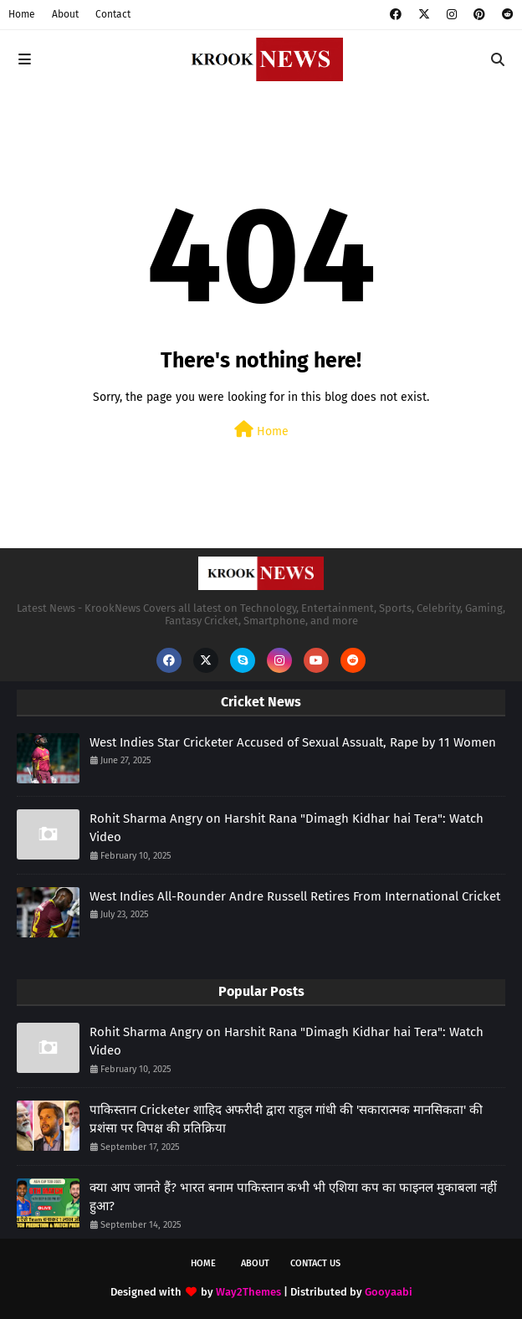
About (65, 14)
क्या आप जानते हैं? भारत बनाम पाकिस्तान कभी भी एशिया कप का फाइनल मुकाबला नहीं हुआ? (293, 1197)
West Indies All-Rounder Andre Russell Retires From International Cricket (295, 896)
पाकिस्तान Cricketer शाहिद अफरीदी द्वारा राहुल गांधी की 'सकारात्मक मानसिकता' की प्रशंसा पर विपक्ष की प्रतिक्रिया (286, 1119)
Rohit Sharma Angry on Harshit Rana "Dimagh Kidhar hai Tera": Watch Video (287, 828)
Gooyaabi (388, 1292)
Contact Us (315, 1263)
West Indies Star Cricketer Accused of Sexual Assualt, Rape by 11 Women (293, 742)
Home (21, 14)
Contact (112, 14)
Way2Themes (248, 1292)
